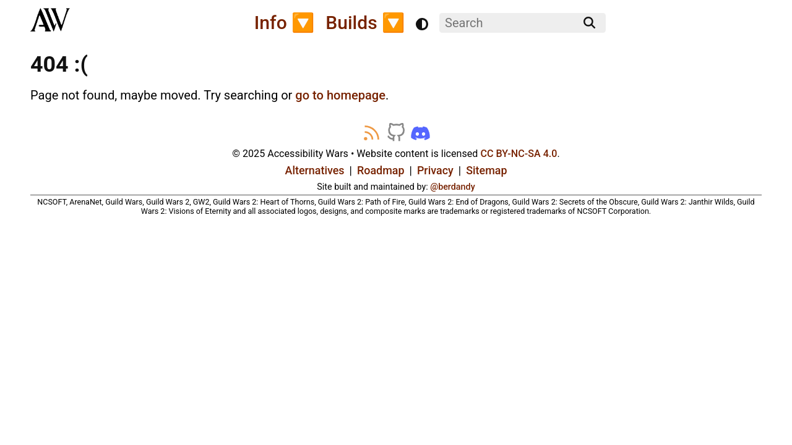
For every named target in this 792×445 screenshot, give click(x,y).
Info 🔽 (284, 22)
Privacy (435, 170)
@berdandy (452, 187)
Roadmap (381, 170)
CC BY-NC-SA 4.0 (518, 153)
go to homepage (340, 95)
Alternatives (315, 170)
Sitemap (486, 170)
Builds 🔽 (365, 22)
